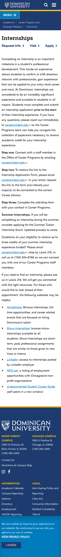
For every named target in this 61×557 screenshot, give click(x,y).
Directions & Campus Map (17, 465)
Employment (9, 509)
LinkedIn (12, 359)
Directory (7, 504)
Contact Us (8, 460)
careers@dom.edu (18, 125)
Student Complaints (43, 509)
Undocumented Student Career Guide (31, 386)
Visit (33, 45)
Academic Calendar (13, 488)
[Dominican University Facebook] (10, 472)
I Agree (11, 545)
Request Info (11, 45)
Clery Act (37, 498)
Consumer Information (45, 504)
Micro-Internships (18, 328)
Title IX (36, 514)
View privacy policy (15, 536)
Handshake (14, 307)
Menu (9, 15)
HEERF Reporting (12, 514)
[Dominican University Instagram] (4, 472)
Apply (49, 45)
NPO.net (12, 370)
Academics (8, 22)
